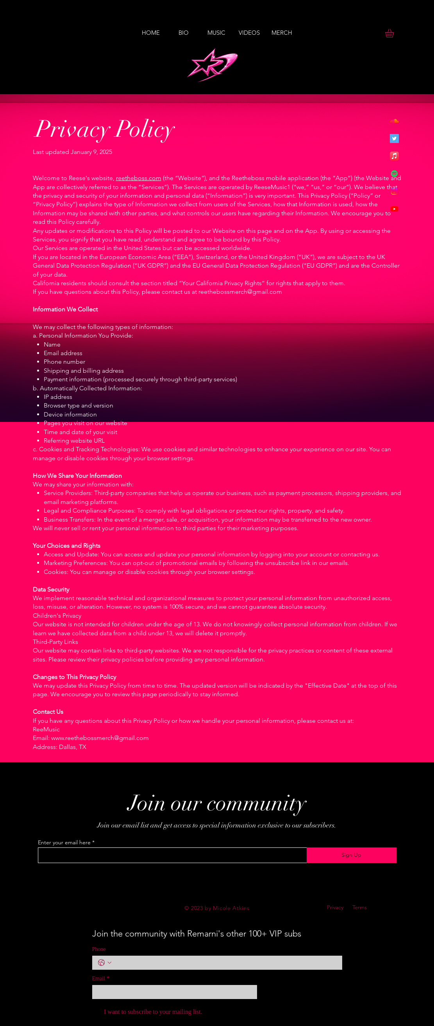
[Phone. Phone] (225, 963)
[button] (394, 33)
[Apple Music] (394, 156)
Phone (99, 949)
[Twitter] (394, 138)
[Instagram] (394, 191)
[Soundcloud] (394, 120)
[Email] (172, 992)
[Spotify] (394, 173)
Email (100, 978)
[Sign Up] (351, 855)
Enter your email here (64, 842)
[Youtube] (394, 208)
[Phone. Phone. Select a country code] (105, 962)
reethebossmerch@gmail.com (240, 291)
